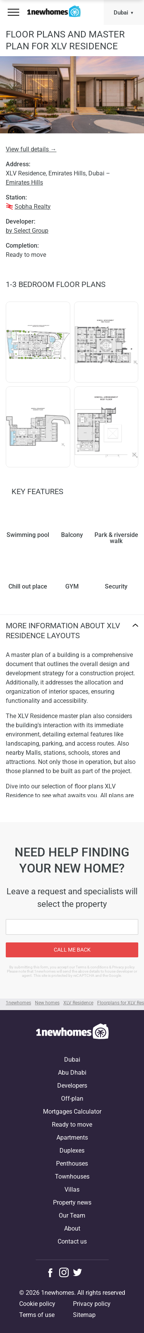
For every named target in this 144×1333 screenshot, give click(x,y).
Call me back (72, 950)
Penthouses (72, 1163)
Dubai (121, 12)
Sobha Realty (33, 206)
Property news (72, 1202)
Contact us (72, 1241)
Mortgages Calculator (72, 1111)
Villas (72, 1189)
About (72, 1228)
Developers (72, 1085)
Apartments (72, 1137)
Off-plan (72, 1098)
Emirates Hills (24, 182)
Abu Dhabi (72, 1072)
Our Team (72, 1215)
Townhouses (72, 1176)
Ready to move (72, 1124)
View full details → (31, 149)
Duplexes (72, 1150)
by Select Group (27, 230)
